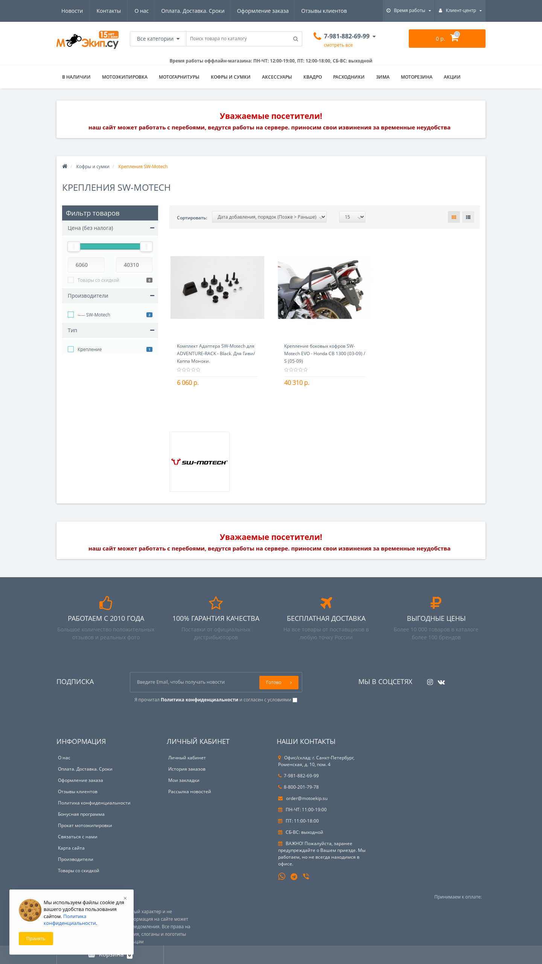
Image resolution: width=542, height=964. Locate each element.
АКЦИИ (452, 77)
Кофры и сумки (231, 77)
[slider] (73, 246)
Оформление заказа (192, 10)
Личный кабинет (187, 757)
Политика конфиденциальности (94, 803)
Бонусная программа (81, 814)
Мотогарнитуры (179, 77)
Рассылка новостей (189, 791)
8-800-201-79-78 (298, 787)
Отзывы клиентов (254, 10)
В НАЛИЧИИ (76, 77)
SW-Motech (94, 315)
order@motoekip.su (302, 798)
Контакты (338, 10)
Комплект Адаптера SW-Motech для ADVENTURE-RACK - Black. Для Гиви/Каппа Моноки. (216, 353)
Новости (301, 10)
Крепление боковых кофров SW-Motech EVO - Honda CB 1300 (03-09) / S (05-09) (324, 353)
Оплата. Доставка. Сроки (120, 10)
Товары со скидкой (98, 280)
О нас (68, 10)
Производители (75, 859)
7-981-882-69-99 (298, 775)
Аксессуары (277, 77)
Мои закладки (183, 780)
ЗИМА (383, 77)
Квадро (312, 77)
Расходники (349, 77)
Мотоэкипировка (125, 77)
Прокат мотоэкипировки (85, 825)
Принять (36, 938)
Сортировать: (192, 217)
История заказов (187, 769)
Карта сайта (71, 848)
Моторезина (416, 77)
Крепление (90, 349)
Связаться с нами (77, 836)
